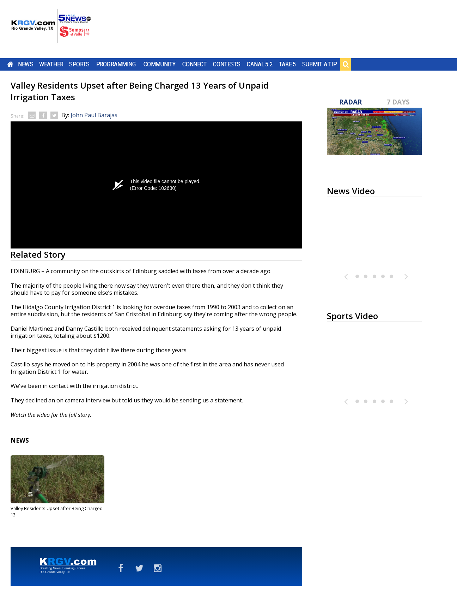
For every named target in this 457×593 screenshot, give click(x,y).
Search (345, 64)
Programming (116, 64)
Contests (226, 64)
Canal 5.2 (260, 64)
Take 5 (287, 64)
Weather (51, 64)
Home (10, 64)
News (25, 64)
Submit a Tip (319, 64)
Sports (79, 64)
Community (160, 64)
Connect (194, 64)
